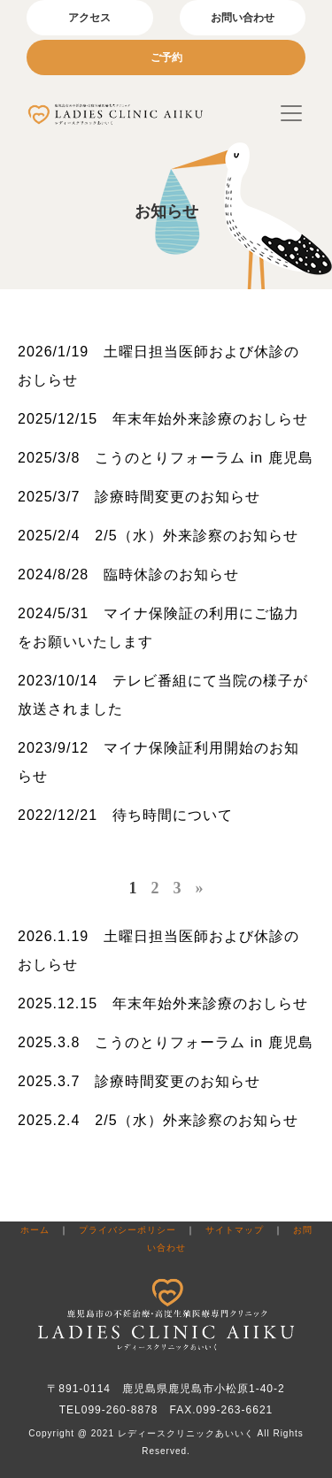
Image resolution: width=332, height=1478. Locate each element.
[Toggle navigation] (291, 113)
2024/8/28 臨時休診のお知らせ (128, 574)
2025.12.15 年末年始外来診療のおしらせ (163, 1003)
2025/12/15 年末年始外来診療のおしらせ (163, 418)
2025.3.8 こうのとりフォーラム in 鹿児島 (165, 1042)
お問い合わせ (242, 17)
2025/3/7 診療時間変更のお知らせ (139, 496)
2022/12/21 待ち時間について (125, 815)
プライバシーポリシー (127, 1230)
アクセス (89, 17)
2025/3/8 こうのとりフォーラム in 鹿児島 (165, 457)
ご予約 (166, 57)
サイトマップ (234, 1230)
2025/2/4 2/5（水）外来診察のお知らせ (158, 535)
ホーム (35, 1230)
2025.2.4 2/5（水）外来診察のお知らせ (158, 1120)
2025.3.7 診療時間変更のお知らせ (139, 1081)
